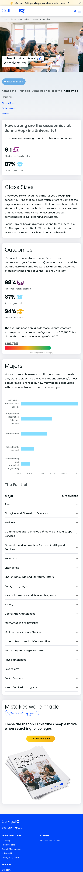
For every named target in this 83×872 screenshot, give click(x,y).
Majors (6, 113)
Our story (6, 869)
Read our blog (8, 844)
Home (4, 19)
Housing (7, 97)
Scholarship (7, 853)
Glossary (6, 840)
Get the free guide (41, 738)
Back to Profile (14, 81)
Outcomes (8, 108)
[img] (13, 12)
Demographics (41, 91)
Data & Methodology (12, 849)
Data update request (50, 840)
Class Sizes (8, 103)
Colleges (12, 19)
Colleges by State (10, 857)
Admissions (9, 91)
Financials (24, 91)
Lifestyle (57, 91)
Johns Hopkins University (28, 19)
